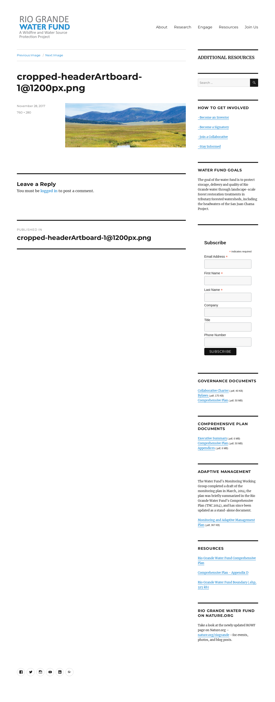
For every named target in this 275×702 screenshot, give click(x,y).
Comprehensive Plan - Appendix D (223, 573)
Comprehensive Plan (213, 400)
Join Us (251, 27)
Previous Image (28, 55)
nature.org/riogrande (213, 635)
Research (182, 27)
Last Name (213, 290)
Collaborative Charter (213, 391)
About (162, 27)
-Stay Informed (209, 147)
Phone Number (215, 335)
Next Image (54, 55)
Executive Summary (212, 438)
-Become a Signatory (213, 127)
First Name (213, 273)
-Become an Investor (213, 117)
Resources (228, 27)
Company (211, 305)
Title (207, 320)
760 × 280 (24, 112)
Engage (205, 27)
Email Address (216, 256)
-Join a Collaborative (213, 137)
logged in (49, 190)
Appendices (206, 448)
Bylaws (203, 395)
